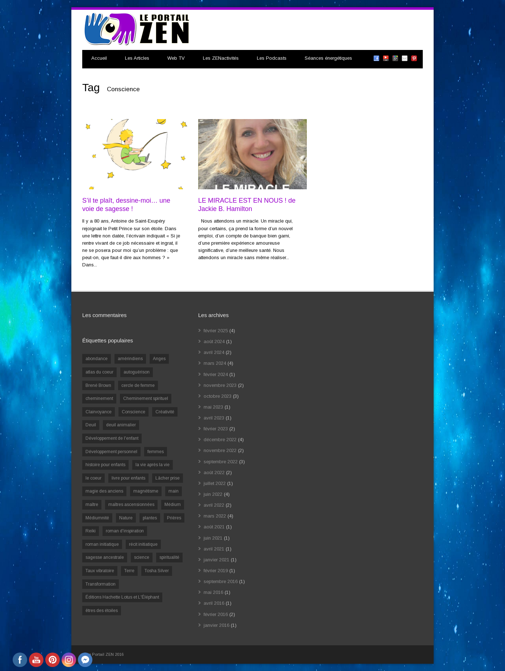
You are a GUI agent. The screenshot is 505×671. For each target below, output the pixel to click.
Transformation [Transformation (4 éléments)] (100, 584)
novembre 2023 (220, 385)
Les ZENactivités (221, 58)
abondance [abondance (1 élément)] (96, 358)
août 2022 (214, 472)
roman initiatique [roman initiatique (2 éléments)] (102, 544)
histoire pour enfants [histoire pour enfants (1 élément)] (105, 464)
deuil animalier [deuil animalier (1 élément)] (121, 424)
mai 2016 (213, 592)
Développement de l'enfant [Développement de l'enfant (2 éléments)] (111, 438)
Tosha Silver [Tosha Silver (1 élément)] (157, 570)
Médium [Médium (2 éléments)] (172, 504)
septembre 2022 (221, 461)
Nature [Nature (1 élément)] (126, 517)
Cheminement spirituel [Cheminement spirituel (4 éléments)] (145, 398)
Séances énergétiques (328, 58)
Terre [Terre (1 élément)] (129, 570)
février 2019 (216, 570)
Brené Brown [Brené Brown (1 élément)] (98, 385)
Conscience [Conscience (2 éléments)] (133, 411)
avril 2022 (214, 505)
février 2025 (216, 330)
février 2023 (216, 428)
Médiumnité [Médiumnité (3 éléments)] (97, 517)
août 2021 (214, 526)
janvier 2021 (216, 559)
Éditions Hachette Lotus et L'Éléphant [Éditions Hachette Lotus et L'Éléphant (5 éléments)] (122, 597)
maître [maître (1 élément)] (91, 504)
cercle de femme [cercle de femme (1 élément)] (138, 385)
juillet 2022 (215, 483)
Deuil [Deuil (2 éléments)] (90, 424)
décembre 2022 (220, 439)
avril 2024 (214, 352)
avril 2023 (214, 418)
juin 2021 (213, 538)
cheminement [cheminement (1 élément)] (99, 398)
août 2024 (214, 341)
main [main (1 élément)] (173, 491)
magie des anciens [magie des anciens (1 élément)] (104, 491)
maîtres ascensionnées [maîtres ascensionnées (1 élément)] (131, 504)
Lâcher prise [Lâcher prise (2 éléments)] (167, 478)
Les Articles (137, 58)
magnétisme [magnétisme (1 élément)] (145, 491)
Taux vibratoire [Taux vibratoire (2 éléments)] (99, 570)
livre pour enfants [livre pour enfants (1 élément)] (128, 478)
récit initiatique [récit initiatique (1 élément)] (143, 544)
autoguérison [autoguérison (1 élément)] (137, 372)
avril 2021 (214, 549)
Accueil (99, 58)
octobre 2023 (217, 396)
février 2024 (216, 374)
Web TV (176, 58)
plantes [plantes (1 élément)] (150, 517)
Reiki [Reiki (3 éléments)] (90, 530)
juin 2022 (213, 494)
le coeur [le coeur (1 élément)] (93, 478)
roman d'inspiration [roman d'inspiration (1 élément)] (125, 530)
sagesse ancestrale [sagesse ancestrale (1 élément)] (104, 557)
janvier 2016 (216, 625)
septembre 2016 (221, 581)
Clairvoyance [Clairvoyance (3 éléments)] (98, 411)
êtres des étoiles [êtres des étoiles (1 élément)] (101, 610)
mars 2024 (215, 363)
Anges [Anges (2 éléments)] (159, 358)
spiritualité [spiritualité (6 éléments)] (169, 557)
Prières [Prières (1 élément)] (174, 517)
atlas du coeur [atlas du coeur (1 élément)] (99, 372)
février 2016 (216, 614)
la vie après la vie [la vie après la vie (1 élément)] (152, 464)
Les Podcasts (272, 58)
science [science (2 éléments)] (141, 557)
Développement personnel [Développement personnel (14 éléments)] (111, 451)
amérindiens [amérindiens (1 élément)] (130, 358)
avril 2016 (214, 603)
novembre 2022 (220, 450)
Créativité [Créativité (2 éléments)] (164, 411)
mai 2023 (213, 407)
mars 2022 (215, 516)
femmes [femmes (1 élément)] (155, 451)
